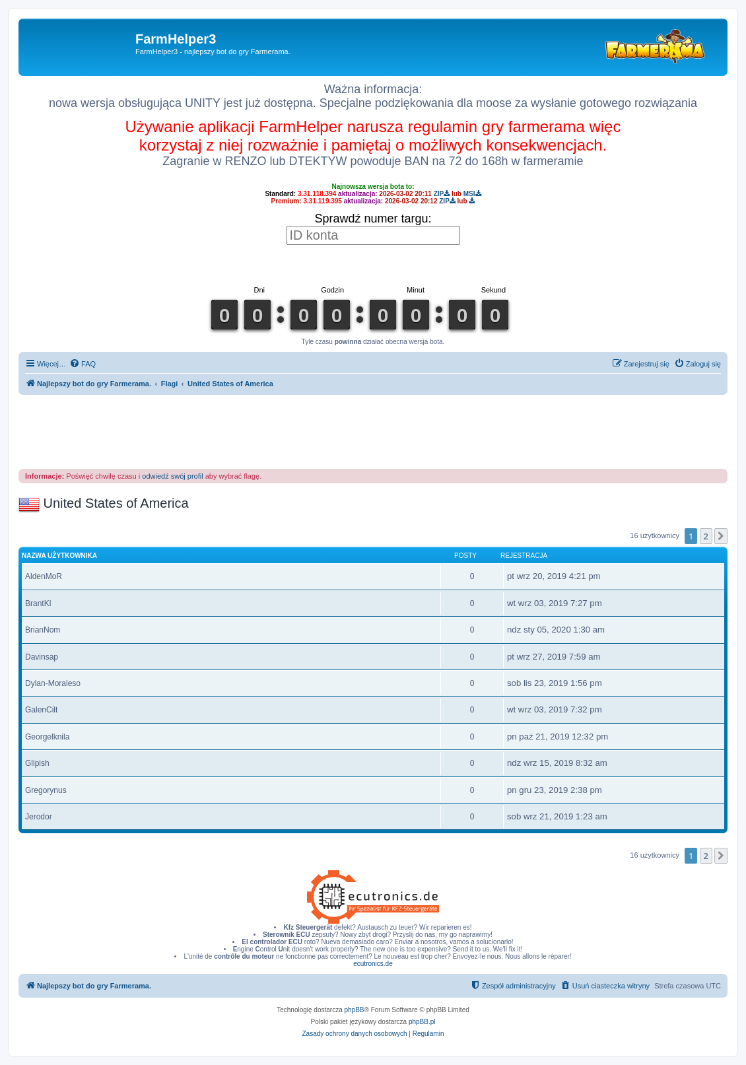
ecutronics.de (372, 963)
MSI (472, 193)
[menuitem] (82, 364)
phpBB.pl (422, 1021)
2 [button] (706, 536)
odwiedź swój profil (172, 476)
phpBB (354, 1009)
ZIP (442, 193)
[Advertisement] (373, 431)
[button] (721, 536)
